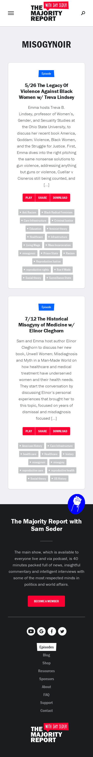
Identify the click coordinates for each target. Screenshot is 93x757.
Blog (46, 655)
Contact (46, 710)
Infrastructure (59, 237)
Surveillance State (60, 278)
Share (42, 198)
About (46, 686)
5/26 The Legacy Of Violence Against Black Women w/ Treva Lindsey (46, 91)
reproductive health (62, 470)
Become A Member (46, 601)
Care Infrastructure (35, 220)
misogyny (58, 462)
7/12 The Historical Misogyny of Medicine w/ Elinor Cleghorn (46, 325)
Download (60, 198)
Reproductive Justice (48, 261)
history (69, 454)
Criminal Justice (63, 220)
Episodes (46, 647)
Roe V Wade (64, 269)
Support (46, 702)
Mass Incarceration (59, 245)
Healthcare (36, 237)
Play (29, 198)
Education (35, 229)
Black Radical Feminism (58, 212)
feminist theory (58, 229)
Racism (70, 253)
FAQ (46, 694)
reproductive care (32, 470)
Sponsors (46, 678)
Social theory (33, 278)
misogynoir (28, 253)
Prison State (50, 253)
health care (29, 454)
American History (32, 446)
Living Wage (33, 245)
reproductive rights (37, 269)
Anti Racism (29, 212)
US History (60, 478)
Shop (46, 663)
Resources (46, 670)
